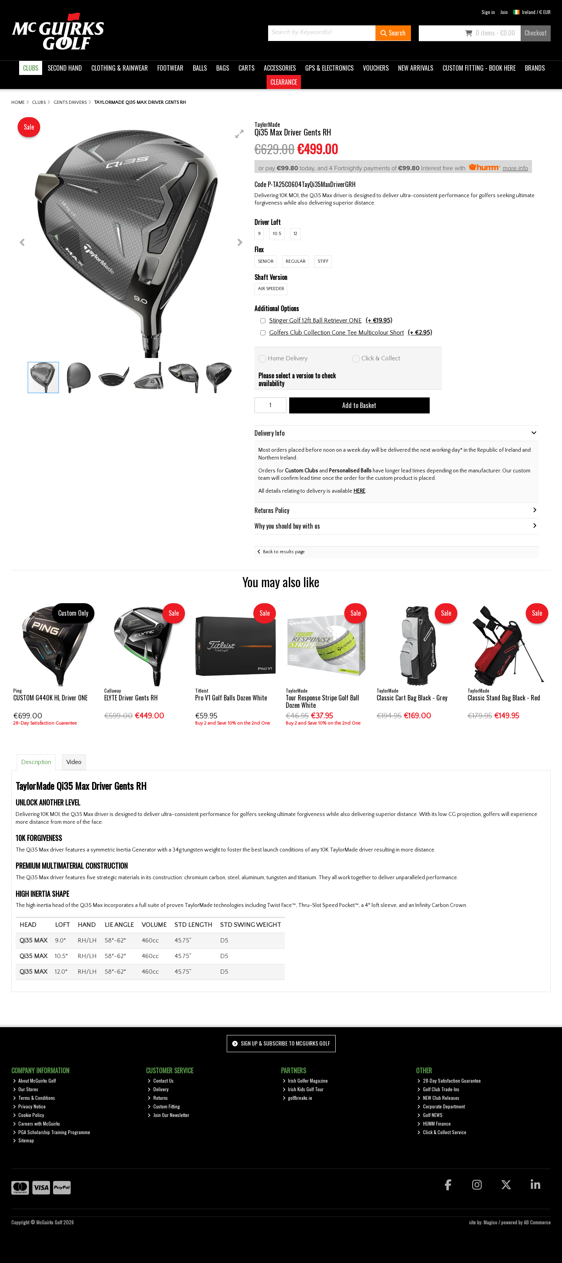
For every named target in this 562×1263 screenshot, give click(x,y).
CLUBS (30, 68)
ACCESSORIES (280, 68)
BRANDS (535, 68)
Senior (266, 261)
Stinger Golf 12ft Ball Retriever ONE (330, 320)
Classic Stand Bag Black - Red (504, 697)
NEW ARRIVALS (415, 68)
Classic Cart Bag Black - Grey (412, 697)
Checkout (536, 32)
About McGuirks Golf (34, 1080)
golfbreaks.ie (298, 1097)
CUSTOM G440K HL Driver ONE (50, 697)
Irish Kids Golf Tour (303, 1089)
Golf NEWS (430, 1115)
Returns (158, 1097)
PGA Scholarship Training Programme (52, 1132)
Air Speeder (271, 288)
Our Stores (26, 1089)
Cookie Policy (28, 1115)
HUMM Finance (434, 1123)
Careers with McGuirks (36, 1123)
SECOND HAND (65, 68)
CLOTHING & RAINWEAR (119, 68)
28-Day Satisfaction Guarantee (449, 1080)
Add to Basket (359, 405)
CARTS (246, 68)
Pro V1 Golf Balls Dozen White (231, 697)
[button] (239, 134)
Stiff (323, 261)
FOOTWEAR (170, 68)
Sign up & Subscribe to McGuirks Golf (281, 1043)
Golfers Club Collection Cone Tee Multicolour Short (350, 333)
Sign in (488, 12)
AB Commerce (537, 1222)
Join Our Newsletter (168, 1115)
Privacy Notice (29, 1106)
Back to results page (284, 551)
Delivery (158, 1089)
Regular (296, 261)
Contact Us (161, 1080)
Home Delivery (288, 358)
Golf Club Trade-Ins (438, 1089)
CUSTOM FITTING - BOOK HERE (479, 68)
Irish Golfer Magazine (305, 1080)
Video (74, 762)
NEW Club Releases (438, 1097)
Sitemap (23, 1140)
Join (504, 12)
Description (36, 762)
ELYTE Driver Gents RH (131, 697)
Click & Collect (380, 358)
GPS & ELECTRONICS (329, 68)
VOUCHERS (376, 68)
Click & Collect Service (441, 1132)
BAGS (222, 68)
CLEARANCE (283, 82)
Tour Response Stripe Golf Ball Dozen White (322, 701)
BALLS (200, 68)
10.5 (277, 233)
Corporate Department (441, 1106)
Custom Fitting (164, 1106)
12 (295, 233)
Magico (490, 1222)
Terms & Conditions (34, 1097)
